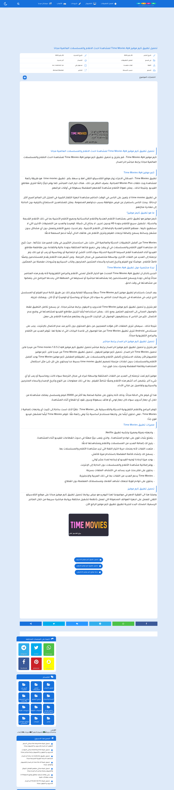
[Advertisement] (87, 29)
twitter (35, 70)
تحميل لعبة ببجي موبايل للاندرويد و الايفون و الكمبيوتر (36, 229)
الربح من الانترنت (23, 101)
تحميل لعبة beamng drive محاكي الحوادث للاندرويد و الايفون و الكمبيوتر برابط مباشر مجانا (36, 167)
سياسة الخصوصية (92, 769)
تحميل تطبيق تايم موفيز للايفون (107, 683)
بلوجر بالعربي (87, 783)
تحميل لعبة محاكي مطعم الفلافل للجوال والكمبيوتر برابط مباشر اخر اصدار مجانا (37, 185)
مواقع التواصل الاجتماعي (23, 135)
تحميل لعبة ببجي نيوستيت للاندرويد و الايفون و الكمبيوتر (35, 235)
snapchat (48, 84)
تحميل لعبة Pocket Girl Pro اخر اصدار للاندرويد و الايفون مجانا (38, 198)
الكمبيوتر (91, 3)
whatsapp (48, 70)
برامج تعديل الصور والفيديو (48, 124)
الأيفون (33, 148)
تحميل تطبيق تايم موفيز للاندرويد (107, 677)
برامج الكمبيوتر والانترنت (23, 113)
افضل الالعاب (48, 101)
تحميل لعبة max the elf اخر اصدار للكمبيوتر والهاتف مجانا (36, 179)
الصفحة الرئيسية (113, 769)
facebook (23, 84)
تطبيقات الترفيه (35, 123)
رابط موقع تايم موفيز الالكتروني (107, 689)
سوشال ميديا (45, 3)
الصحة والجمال (48, 112)
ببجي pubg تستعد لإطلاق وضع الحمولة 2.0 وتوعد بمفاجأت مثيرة (36, 192)
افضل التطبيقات (108, 3)
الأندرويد (47, 148)
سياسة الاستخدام (72, 769)
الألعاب (61, 3)
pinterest (35, 84)
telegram (23, 70)
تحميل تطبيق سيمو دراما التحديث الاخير (38, 220)
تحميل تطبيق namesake (43, 224)
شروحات (76, 3)
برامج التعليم (35, 112)
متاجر (48, 135)
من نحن (55, 769)
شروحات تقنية (23, 123)
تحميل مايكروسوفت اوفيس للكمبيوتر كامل (36, 240)
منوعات (35, 135)
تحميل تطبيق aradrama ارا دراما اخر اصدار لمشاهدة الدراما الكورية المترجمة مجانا (36, 173)
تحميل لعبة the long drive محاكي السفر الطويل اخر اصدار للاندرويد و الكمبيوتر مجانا (37, 161)
